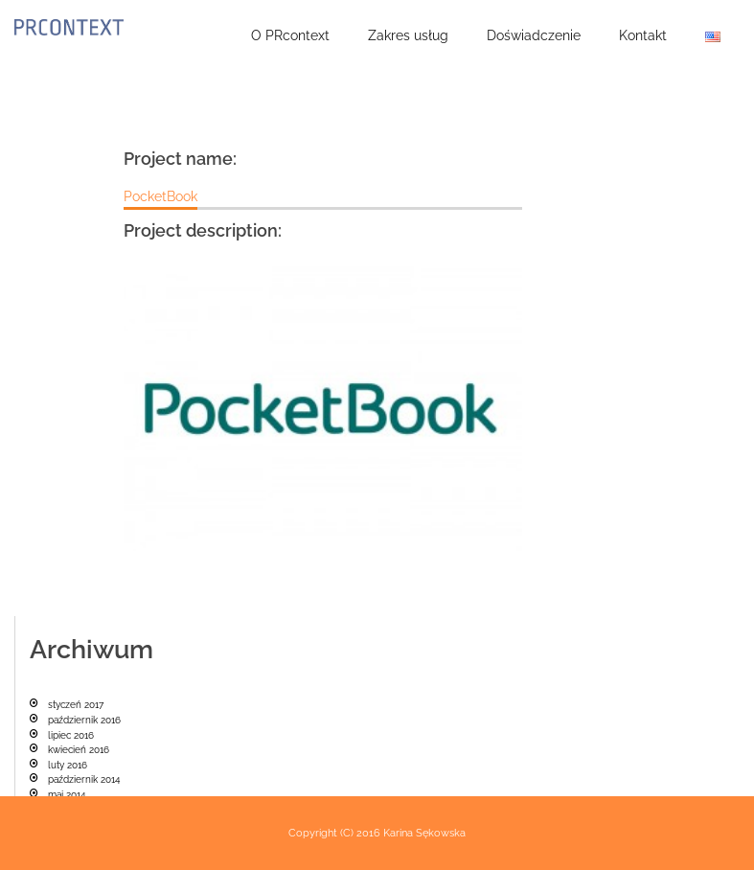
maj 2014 (66, 795)
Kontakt (643, 35)
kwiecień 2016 (78, 749)
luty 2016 (67, 765)
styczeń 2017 (75, 704)
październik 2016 (84, 720)
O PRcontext (290, 35)
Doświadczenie (534, 35)
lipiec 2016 (71, 735)
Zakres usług (408, 35)
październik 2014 (84, 779)
